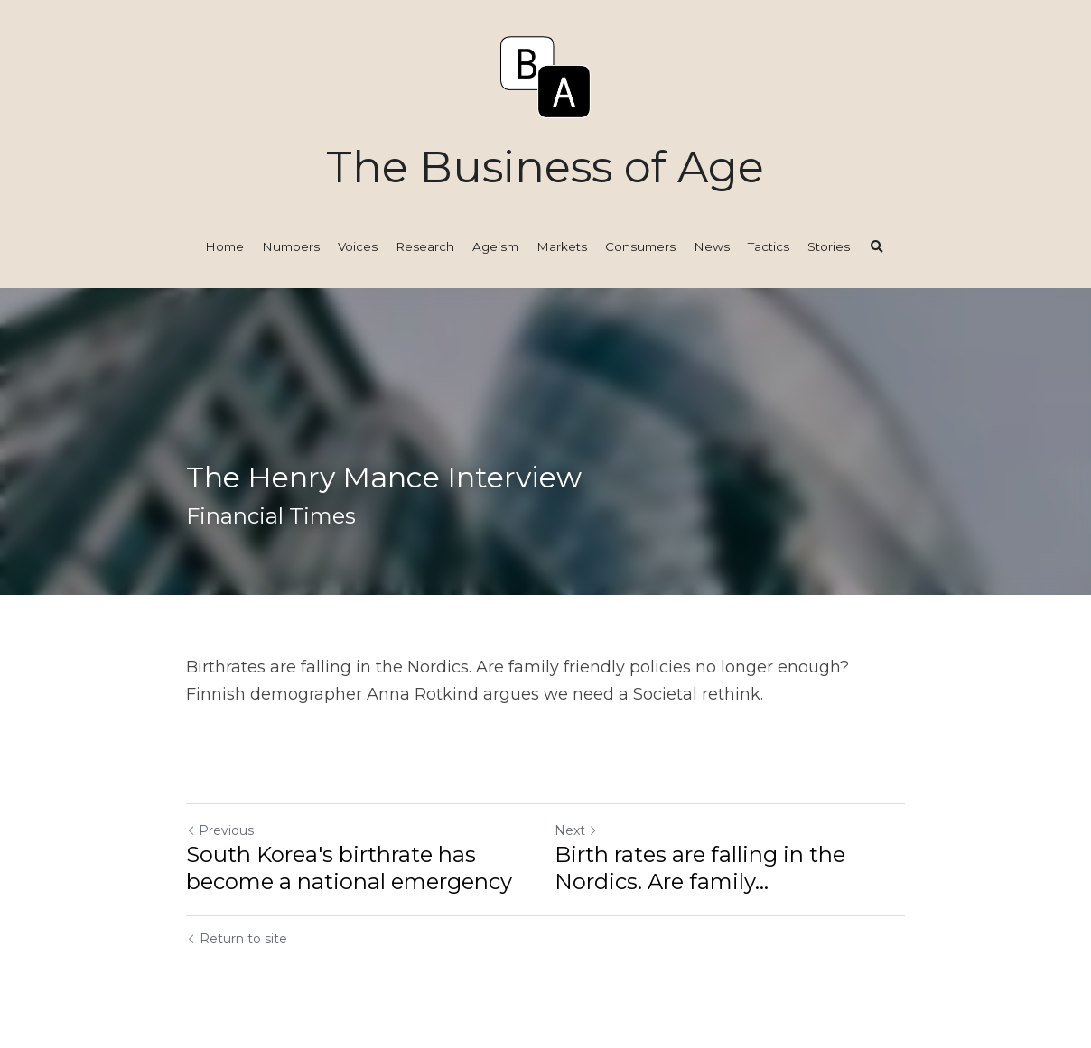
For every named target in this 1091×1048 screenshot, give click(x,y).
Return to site (236, 939)
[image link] (545, 75)
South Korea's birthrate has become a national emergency (349, 868)
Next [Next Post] (576, 830)
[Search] (877, 247)
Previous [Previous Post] (220, 830)
